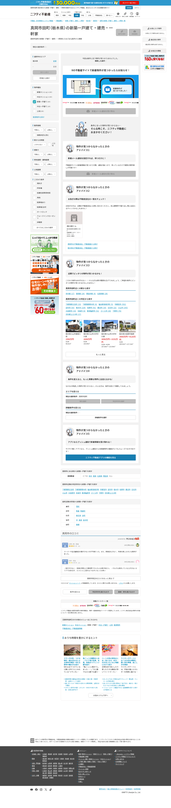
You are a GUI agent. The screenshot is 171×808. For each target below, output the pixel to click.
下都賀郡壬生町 (73, 304)
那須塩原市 (93, 311)
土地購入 (81, 764)
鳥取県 (55, 771)
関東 (33, 759)
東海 (33, 766)
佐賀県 (50, 775)
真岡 (94, 476)
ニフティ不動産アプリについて (125, 756)
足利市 (70, 307)
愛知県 (45, 766)
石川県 (65, 763)
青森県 (50, 754)
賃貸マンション (87, 754)
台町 (83, 515)
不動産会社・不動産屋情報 (72, 628)
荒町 (77, 506)
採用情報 (137, 789)
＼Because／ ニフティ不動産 (125, 754)
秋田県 (65, 754)
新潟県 (45, 763)
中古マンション (81, 625)
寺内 (90, 476)
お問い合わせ (120, 759)
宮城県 (60, 754)
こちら (121, 583)
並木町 (85, 520)
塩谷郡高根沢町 (106, 304)
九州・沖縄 (35, 775)
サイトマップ (120, 764)
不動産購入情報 (83, 756)
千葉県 (62, 759)
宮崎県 (71, 775)
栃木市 (81, 307)
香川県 (45, 773)
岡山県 (50, 771)
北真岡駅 (102, 293)
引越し (80, 781)
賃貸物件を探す (38, 117)
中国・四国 (35, 771)
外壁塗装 (81, 779)
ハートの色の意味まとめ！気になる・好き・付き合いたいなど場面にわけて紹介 (110, 661)
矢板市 (82, 311)
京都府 (55, 768)
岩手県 (55, 754)
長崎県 (55, 775)
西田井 (105, 476)
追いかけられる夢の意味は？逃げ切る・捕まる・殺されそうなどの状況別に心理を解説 (120, 684)
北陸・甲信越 (36, 763)
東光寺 (78, 515)
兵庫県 (50, 768)
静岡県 (55, 766)
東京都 (45, 759)
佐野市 (91, 307)
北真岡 (99, 476)
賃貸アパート (97, 754)
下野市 (117, 311)
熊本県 (60, 775)
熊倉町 (82, 511)
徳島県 (71, 771)
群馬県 (45, 761)
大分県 (65, 775)
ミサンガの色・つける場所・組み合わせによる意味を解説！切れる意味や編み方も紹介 (72, 661)
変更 (55, 61)
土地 (111, 625)
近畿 (33, 768)
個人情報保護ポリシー (115, 789)
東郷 (77, 524)
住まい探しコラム (84, 774)
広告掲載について (121, 761)
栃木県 (72, 759)
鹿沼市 (101, 307)
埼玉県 (56, 759)
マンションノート (74, 583)
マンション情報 (83, 769)
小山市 (123, 307)
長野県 (55, 763)
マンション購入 (83, 759)
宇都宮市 (120, 304)
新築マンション (68, 625)
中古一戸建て (103, 625)
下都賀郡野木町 (90, 304)
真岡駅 (80, 293)
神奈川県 (50, 759)
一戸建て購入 (82, 761)
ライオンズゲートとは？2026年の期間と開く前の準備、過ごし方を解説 (129, 661)
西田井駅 (91, 293)
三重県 (60, 766)
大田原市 (71, 311)
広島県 (45, 771)
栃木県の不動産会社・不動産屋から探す (83, 248)
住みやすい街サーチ (84, 771)
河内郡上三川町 (73, 314)
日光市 (112, 307)
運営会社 (102, 789)
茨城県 (67, 759)
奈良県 (65, 768)
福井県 (71, 763)
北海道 (45, 754)
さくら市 (106, 311)
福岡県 (45, 775)
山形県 (71, 754)
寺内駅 (70, 293)
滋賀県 (60, 768)
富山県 (60, 763)
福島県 (45, 756)
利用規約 (129, 789)
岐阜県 (50, 766)
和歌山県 (71, 768)
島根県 (60, 771)
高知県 (55, 773)
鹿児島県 (45, 778)
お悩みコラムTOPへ (100, 695)
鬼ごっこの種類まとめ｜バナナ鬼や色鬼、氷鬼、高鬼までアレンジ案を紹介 (91, 661)
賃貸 (79, 754)
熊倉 (77, 511)
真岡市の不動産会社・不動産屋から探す (83, 244)
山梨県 (50, 763)
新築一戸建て (92, 761)
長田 (80, 520)
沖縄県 (51, 778)
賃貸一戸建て (107, 754)
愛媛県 (50, 773)
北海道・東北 (36, 754)
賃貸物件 (117, 625)
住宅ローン (81, 776)
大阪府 (45, 768)
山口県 (65, 771)
